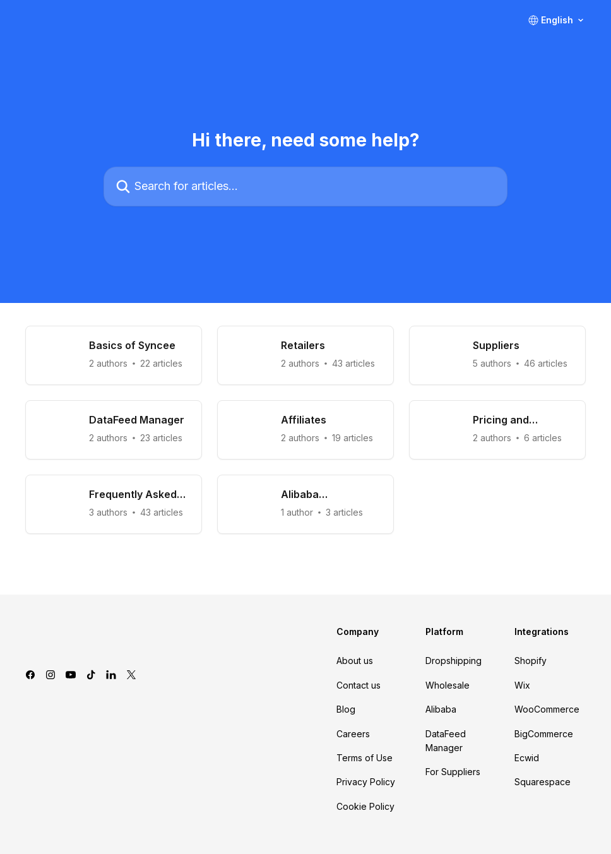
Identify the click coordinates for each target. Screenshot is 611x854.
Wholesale (447, 685)
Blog (345, 709)
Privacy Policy (365, 781)
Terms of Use (364, 757)
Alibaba (440, 709)
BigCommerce (543, 733)
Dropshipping (453, 660)
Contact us (358, 685)
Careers (353, 733)
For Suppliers (452, 771)
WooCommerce (546, 709)
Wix (522, 685)
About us (354, 660)
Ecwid (526, 757)
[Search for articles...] (305, 186)
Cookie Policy (365, 806)
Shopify (530, 660)
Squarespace (542, 781)
